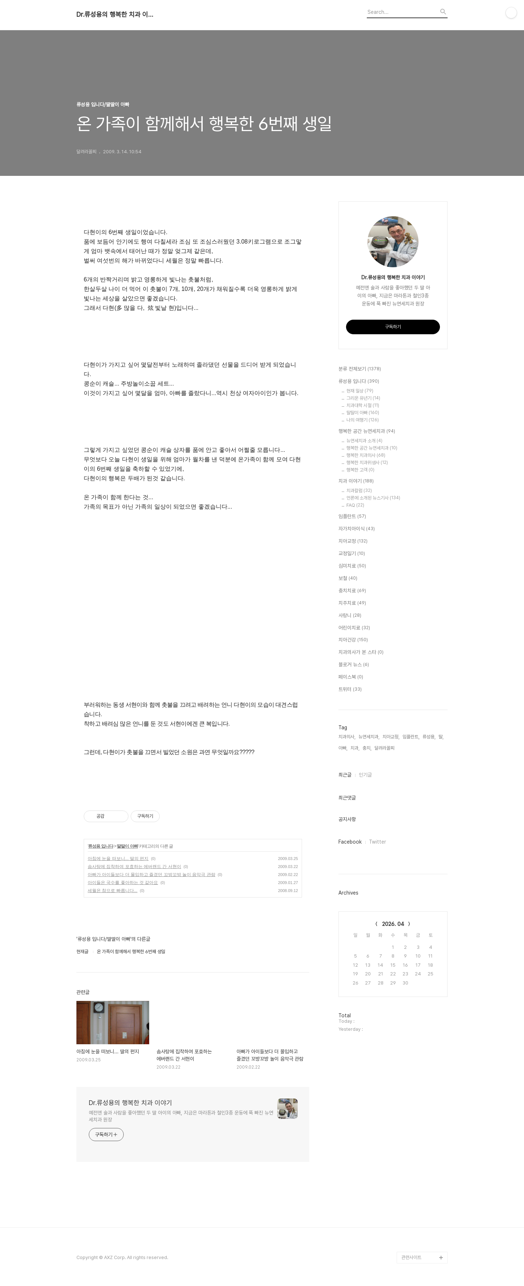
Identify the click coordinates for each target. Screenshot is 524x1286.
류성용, (429, 736)
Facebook (350, 842)
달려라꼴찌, (385, 748)
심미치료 (352, 566)
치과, (355, 748)
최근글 (345, 775)
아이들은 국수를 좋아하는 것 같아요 (123, 882)
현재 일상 (359, 391)
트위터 (350, 689)
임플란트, (411, 736)
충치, (367, 748)
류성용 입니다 (100, 846)
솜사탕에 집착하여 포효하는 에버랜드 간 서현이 (134, 866)
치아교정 (353, 541)
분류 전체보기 (359, 369)
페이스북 (350, 677)
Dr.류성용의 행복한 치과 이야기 (116, 14)
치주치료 (352, 603)
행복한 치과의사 (365, 455)
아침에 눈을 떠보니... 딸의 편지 (118, 858)
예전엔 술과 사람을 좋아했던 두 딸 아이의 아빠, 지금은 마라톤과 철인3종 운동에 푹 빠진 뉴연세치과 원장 (181, 1116)
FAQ (355, 505)
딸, (441, 736)
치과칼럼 (359, 490)
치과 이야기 (356, 481)
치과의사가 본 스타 (361, 652)
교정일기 (351, 553)
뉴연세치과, (369, 736)
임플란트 (352, 516)
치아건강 (353, 640)
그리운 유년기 (363, 398)
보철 (347, 578)
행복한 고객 (360, 470)
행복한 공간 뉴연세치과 (366, 431)
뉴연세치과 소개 (364, 440)
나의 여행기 (362, 420)
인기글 (365, 775)
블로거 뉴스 (353, 664)
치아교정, (391, 736)
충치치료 (352, 591)
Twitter (377, 842)
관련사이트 (411, 1257)
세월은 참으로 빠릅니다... (113, 890)
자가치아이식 (356, 529)
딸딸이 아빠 (127, 846)
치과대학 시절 (362, 405)
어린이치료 (354, 628)
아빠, (343, 748)
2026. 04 (393, 924)
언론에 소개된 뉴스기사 (373, 498)
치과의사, (347, 736)
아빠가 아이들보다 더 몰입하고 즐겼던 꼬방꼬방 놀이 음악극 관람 (151, 874)
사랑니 (349, 615)
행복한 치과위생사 (367, 462)
